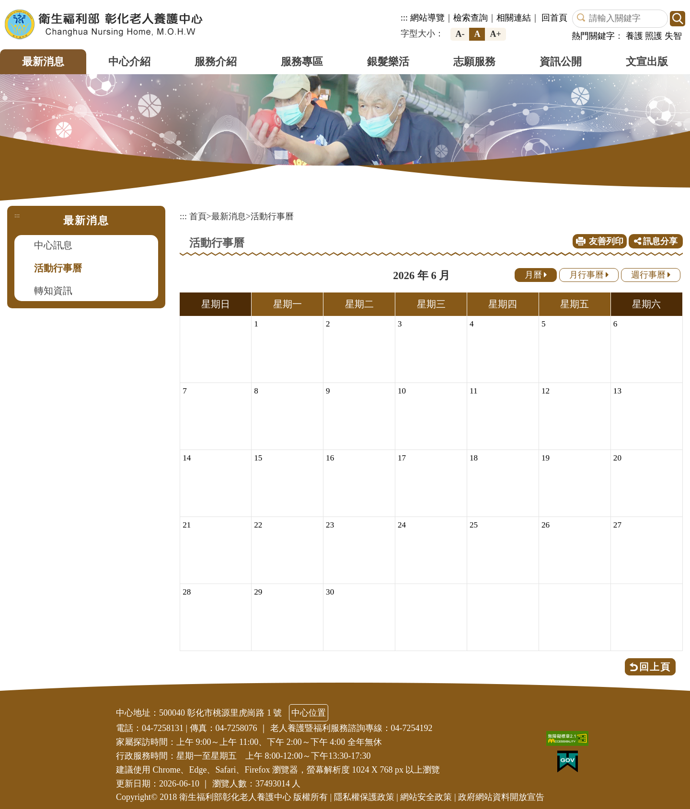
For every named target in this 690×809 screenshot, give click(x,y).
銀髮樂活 (388, 61)
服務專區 (302, 61)
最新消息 (43, 61)
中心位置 (308, 713)
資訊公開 (561, 61)
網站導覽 (427, 17)
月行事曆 (589, 275)
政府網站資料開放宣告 (501, 797)
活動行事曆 (58, 268)
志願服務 (474, 61)
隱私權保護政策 (364, 797)
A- (459, 34)
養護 (634, 36)
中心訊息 (53, 245)
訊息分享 (656, 241)
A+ (495, 34)
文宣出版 (647, 61)
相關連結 (513, 17)
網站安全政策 (426, 797)
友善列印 (606, 241)
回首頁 (554, 17)
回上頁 (655, 667)
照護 (653, 36)
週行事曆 (651, 275)
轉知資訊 (53, 290)
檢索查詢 (470, 17)
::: (404, 17)
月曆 (536, 275)
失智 (673, 36)
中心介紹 (129, 61)
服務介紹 (216, 61)
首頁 (198, 216)
